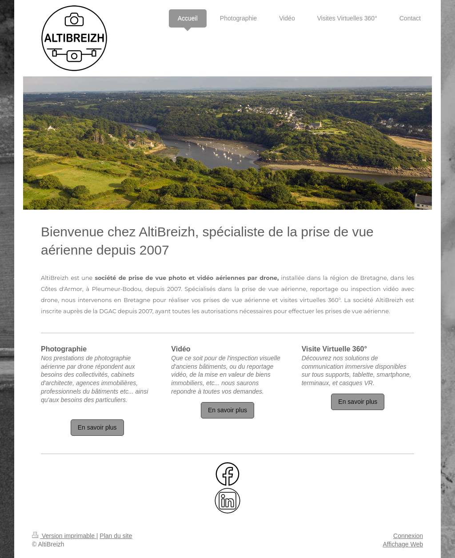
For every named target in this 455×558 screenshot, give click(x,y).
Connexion (408, 535)
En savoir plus (97, 427)
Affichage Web (403, 544)
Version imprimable (64, 535)
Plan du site (116, 535)
